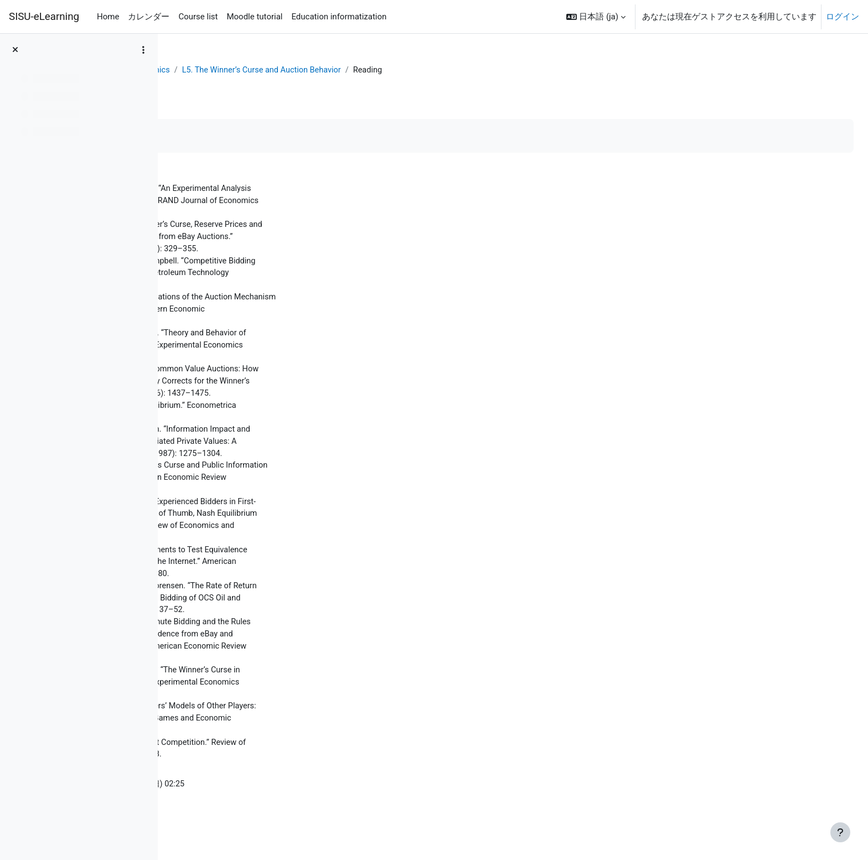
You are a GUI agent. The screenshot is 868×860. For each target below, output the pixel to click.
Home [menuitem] (108, 17)
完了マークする (218, 136)
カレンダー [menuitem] (148, 17)
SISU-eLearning (44, 17)
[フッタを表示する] (840, 832)
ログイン (842, 17)
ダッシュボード (208, 70)
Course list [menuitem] (198, 17)
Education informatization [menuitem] (338, 17)
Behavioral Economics (290, 70)
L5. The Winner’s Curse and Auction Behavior (426, 70)
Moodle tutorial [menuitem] (254, 17)
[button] (596, 16)
